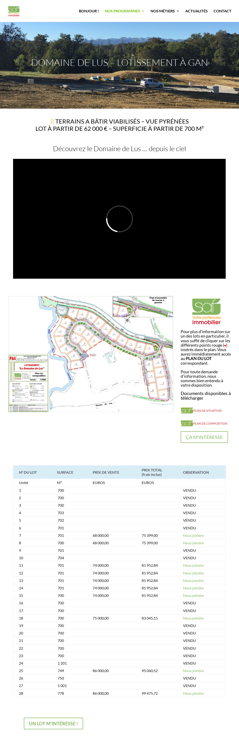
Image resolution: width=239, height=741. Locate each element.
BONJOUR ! (89, 11)
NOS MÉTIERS (163, 11)
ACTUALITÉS (196, 11)
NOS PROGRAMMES (122, 11)
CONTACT (223, 11)
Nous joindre (193, 535)
